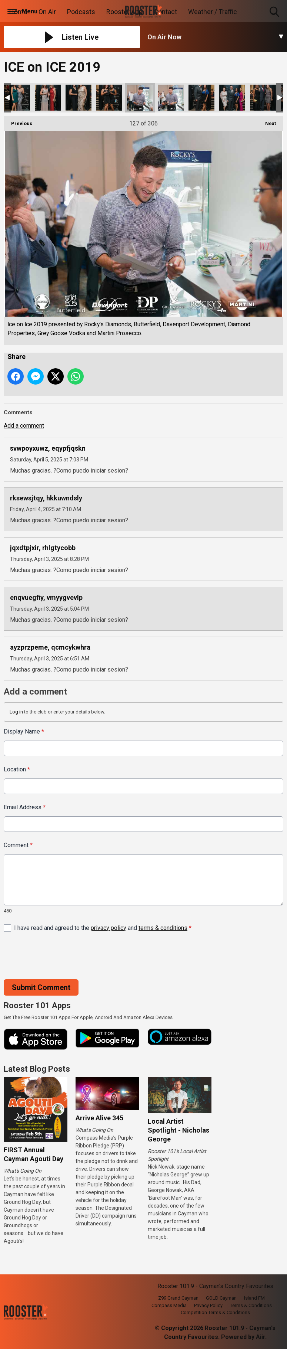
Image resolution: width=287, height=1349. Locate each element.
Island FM (254, 1298)
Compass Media (169, 1305)
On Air (47, 12)
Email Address (25, 807)
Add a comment (24, 425)
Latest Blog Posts (37, 1069)
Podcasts (81, 12)
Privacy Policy (208, 1305)
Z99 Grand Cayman (178, 1298)
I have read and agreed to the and (102, 927)
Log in (16, 712)
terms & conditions (163, 927)
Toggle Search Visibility (275, 12)
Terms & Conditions (251, 1305)
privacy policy (108, 927)
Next (267, 121)
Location (17, 769)
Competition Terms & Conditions (215, 1312)
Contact (165, 12)
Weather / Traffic (212, 12)
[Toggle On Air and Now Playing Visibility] (215, 37)
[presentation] (60, 955)
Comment (18, 845)
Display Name (24, 731)
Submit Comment (41, 987)
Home (18, 12)
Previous (18, 121)
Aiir (260, 1336)
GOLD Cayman (221, 1298)
